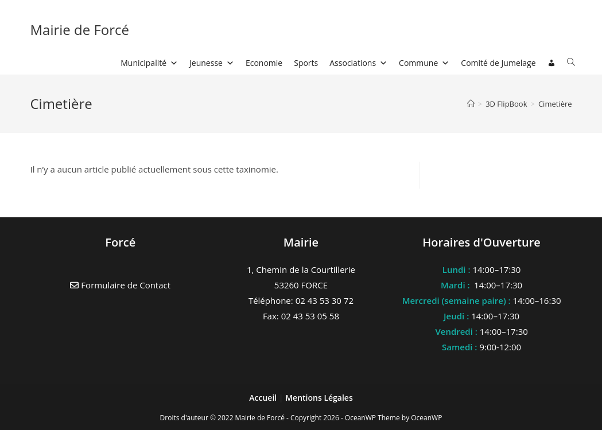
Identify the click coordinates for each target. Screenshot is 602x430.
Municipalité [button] (149, 62)
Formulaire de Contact (120, 285)
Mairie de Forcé (79, 29)
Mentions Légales (319, 397)
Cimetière (555, 104)
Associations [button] (358, 62)
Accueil (264, 397)
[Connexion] (551, 63)
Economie (264, 62)
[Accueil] (471, 104)
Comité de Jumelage (498, 62)
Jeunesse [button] (211, 62)
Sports (306, 62)
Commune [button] (424, 62)
